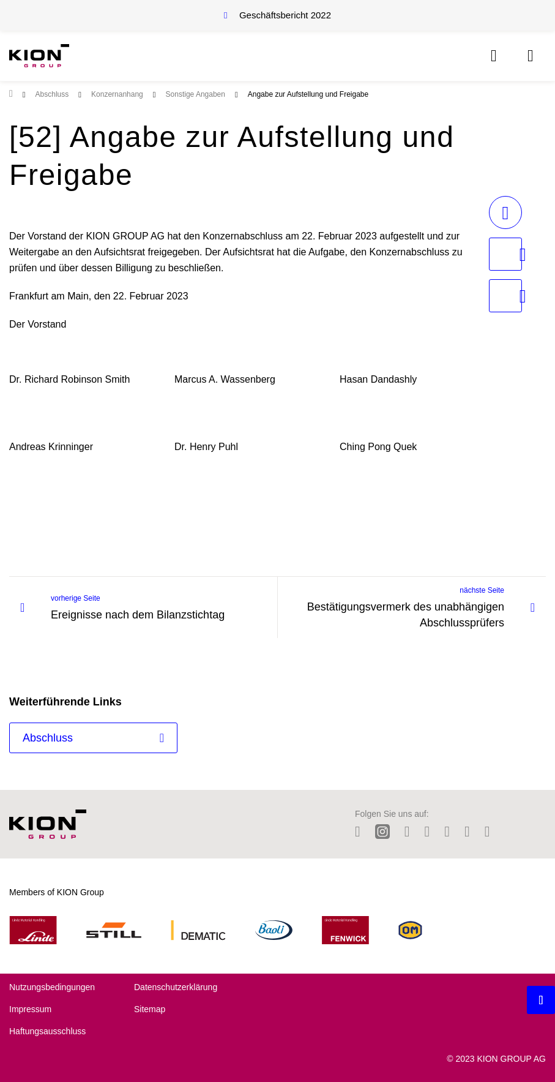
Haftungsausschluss (47, 1031)
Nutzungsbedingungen (52, 987)
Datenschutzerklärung (175, 987)
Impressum (30, 1009)
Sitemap (149, 1009)
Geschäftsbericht (285, 15)
